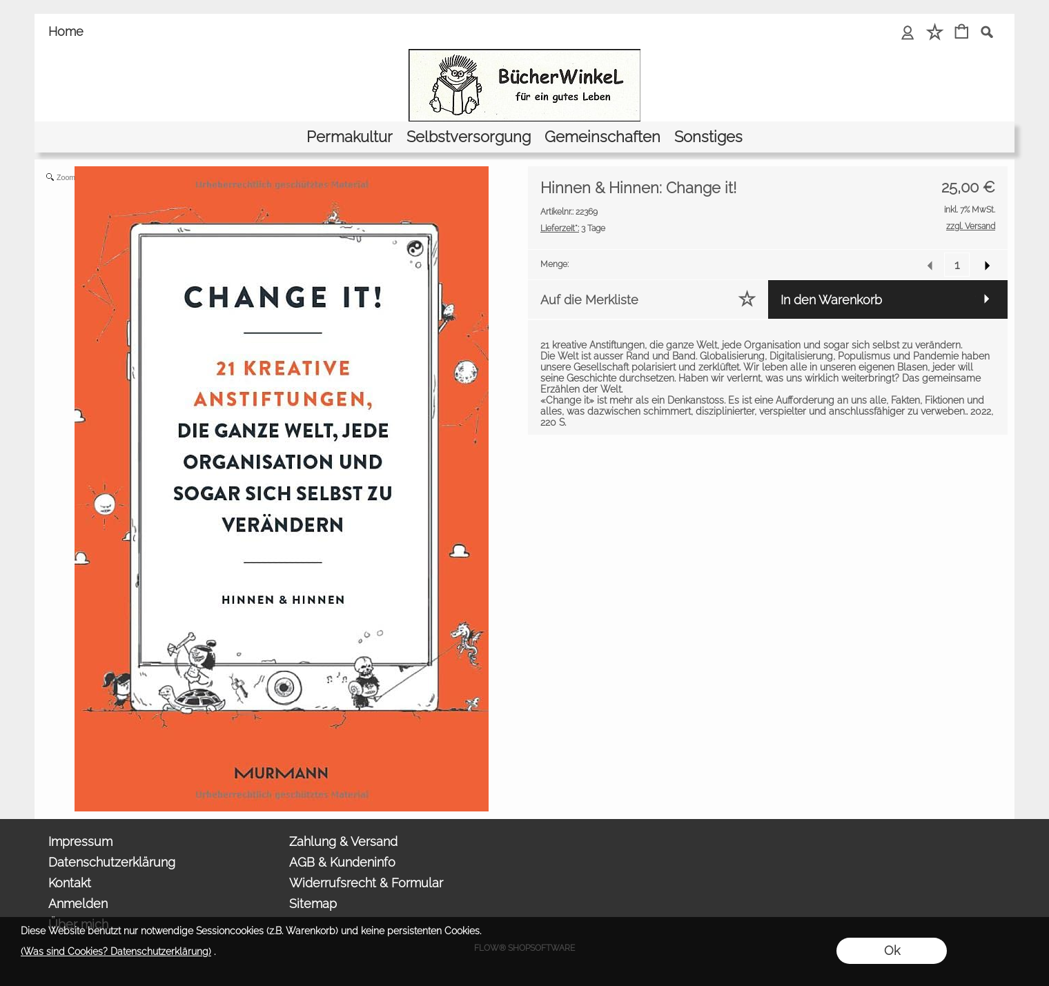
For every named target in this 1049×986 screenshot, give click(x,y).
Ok (892, 950)
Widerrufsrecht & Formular (366, 883)
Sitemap (313, 903)
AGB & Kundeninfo (342, 862)
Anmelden (78, 903)
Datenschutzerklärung (111, 862)
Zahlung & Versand (343, 841)
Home (66, 31)
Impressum (80, 841)
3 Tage (572, 228)
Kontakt (69, 883)
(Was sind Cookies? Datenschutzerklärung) (116, 951)
